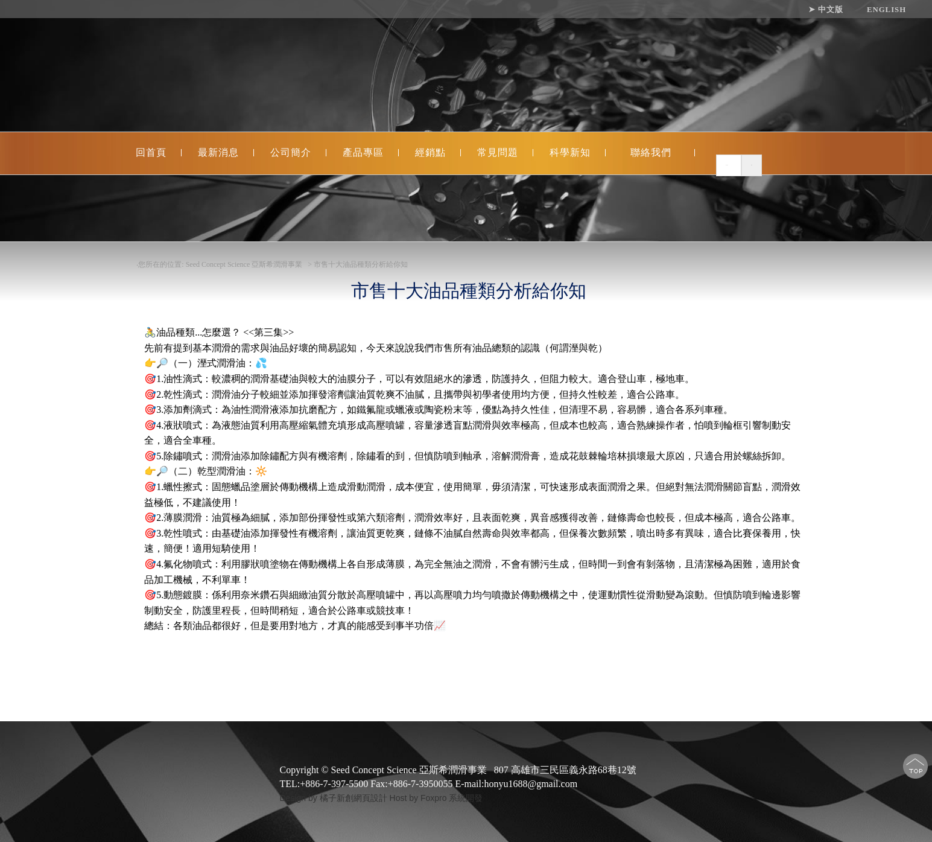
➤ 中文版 (825, 9)
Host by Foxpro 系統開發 (436, 798)
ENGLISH (886, 9)
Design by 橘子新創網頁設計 (335, 798)
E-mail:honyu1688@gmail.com (516, 784)
